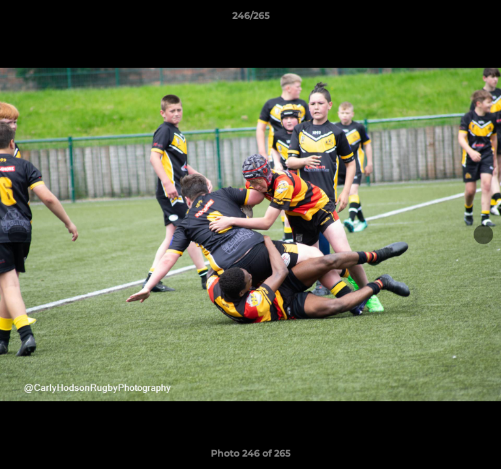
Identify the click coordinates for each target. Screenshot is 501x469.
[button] (485, 19)
